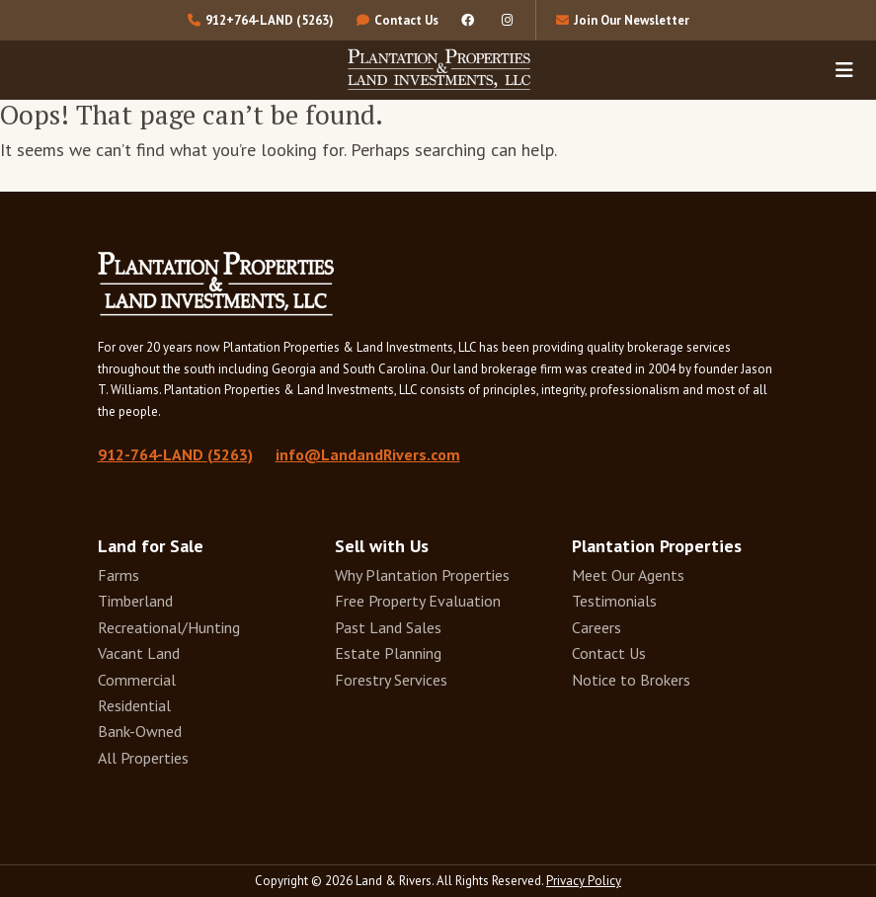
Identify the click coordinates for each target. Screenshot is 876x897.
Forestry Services (391, 680)
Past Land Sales (388, 627)
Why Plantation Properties (422, 575)
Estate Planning (388, 653)
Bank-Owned (140, 731)
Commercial (137, 680)
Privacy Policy (583, 880)
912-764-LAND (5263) (175, 454)
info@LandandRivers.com (368, 454)
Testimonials (614, 601)
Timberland (135, 601)
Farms (118, 575)
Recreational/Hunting (169, 627)
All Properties (143, 758)
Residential (134, 705)
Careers (596, 627)
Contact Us (609, 653)
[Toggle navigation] (844, 69)
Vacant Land (139, 653)
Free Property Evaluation (418, 601)
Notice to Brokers (631, 680)
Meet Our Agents (628, 575)
